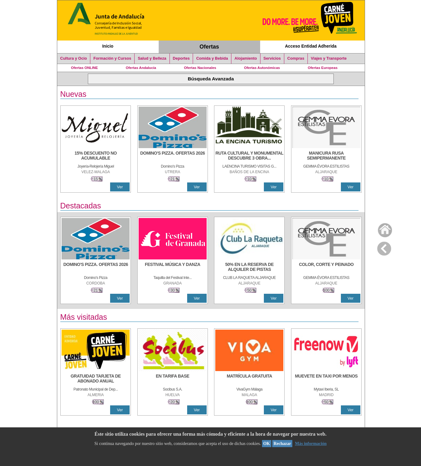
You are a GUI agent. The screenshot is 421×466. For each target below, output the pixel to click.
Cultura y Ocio (73, 58)
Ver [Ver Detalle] (120, 187)
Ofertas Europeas (322, 68)
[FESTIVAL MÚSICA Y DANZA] (173, 267)
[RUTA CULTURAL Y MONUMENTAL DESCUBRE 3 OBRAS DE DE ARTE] (249, 156)
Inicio (107, 46)
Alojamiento (245, 58)
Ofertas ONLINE (84, 68)
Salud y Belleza (152, 58)
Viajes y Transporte (329, 58)
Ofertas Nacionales (200, 68)
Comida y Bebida (212, 58)
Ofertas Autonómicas (262, 68)
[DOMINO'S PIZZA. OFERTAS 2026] (173, 156)
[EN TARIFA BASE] (173, 379)
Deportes (181, 58)
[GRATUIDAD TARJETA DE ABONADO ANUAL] (96, 379)
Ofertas (209, 47)
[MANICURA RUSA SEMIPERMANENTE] (326, 156)
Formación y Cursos (112, 58)
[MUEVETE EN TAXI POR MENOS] (326, 379)
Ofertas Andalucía (141, 68)
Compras (295, 58)
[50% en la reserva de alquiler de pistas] (249, 267)
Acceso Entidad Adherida (311, 46)
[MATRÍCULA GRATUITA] (249, 379)
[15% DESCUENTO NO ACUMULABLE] (96, 156)
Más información (310, 443)
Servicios (272, 58)
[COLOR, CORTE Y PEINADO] (326, 267)
